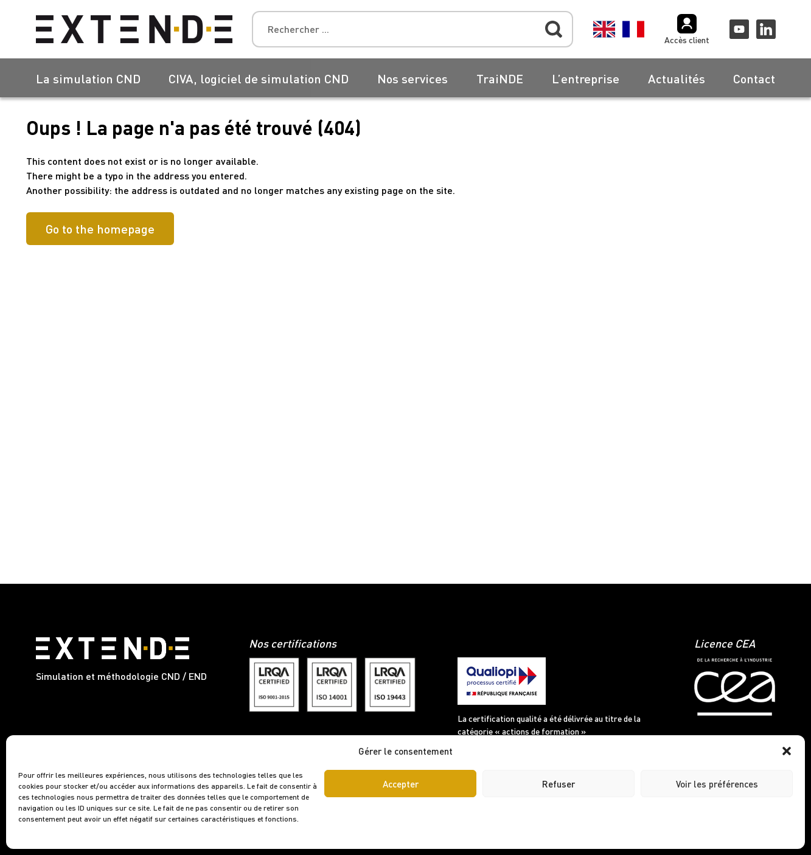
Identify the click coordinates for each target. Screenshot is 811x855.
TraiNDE (499, 78)
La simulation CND (88, 78)
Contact (754, 78)
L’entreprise (585, 78)
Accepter (401, 783)
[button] (787, 751)
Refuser (558, 783)
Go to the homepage (100, 228)
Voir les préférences (717, 783)
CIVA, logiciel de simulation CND (259, 78)
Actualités (676, 78)
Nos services (412, 78)
